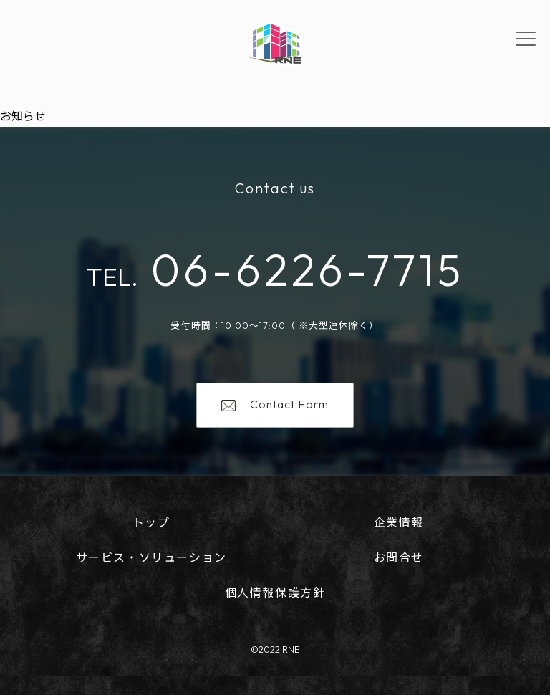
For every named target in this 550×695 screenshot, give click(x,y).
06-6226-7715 (301, 269)
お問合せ (399, 557)
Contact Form (275, 404)
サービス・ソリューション (151, 557)
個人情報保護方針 (275, 592)
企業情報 (399, 522)
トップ (151, 522)
